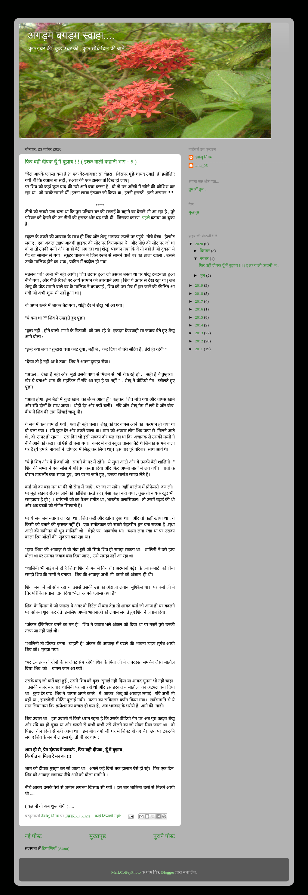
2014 (199, 325)
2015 (199, 317)
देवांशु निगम (203, 157)
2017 (199, 301)
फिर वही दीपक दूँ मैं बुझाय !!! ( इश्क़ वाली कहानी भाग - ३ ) (81, 162)
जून (203, 275)
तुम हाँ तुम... (198, 189)
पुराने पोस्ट (164, 836)
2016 (199, 309)
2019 (199, 285)
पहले (146, 217)
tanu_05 (201, 165)
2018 (199, 293)
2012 (199, 341)
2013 (199, 333)
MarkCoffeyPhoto (126, 872)
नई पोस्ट (33, 836)
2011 (199, 349)
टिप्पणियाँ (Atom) (55, 848)
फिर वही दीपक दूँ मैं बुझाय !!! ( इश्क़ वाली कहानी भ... (239, 265)
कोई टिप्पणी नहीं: (108, 816)
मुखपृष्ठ (194, 212)
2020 (199, 244)
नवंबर (205, 258)
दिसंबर (205, 250)
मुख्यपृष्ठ (97, 836)
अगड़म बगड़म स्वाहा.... (71, 35)
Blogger (167, 872)
